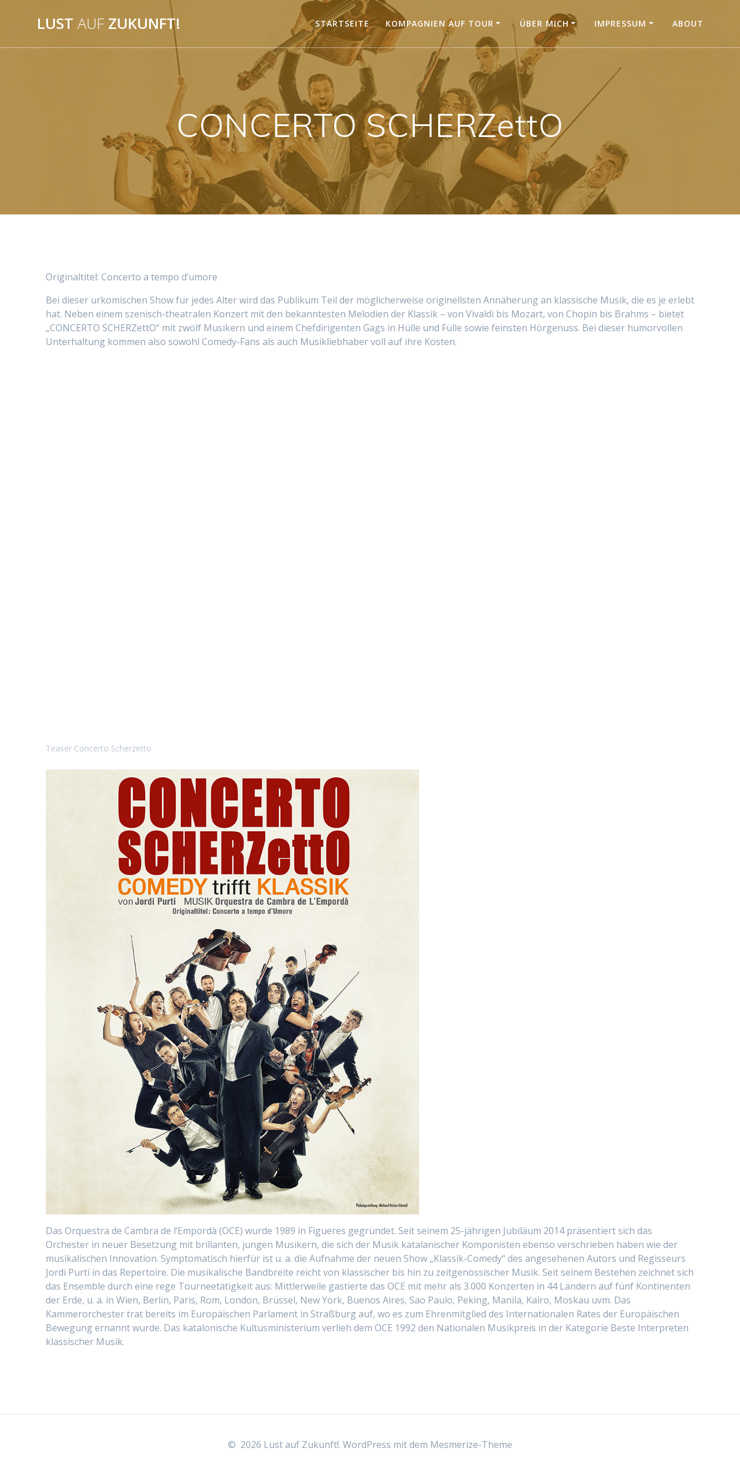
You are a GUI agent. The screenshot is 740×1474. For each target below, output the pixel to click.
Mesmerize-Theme (471, 1444)
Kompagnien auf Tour (440, 23)
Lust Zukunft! (108, 23)
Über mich (544, 23)
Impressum (620, 23)
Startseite (342, 23)
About (688, 23)
